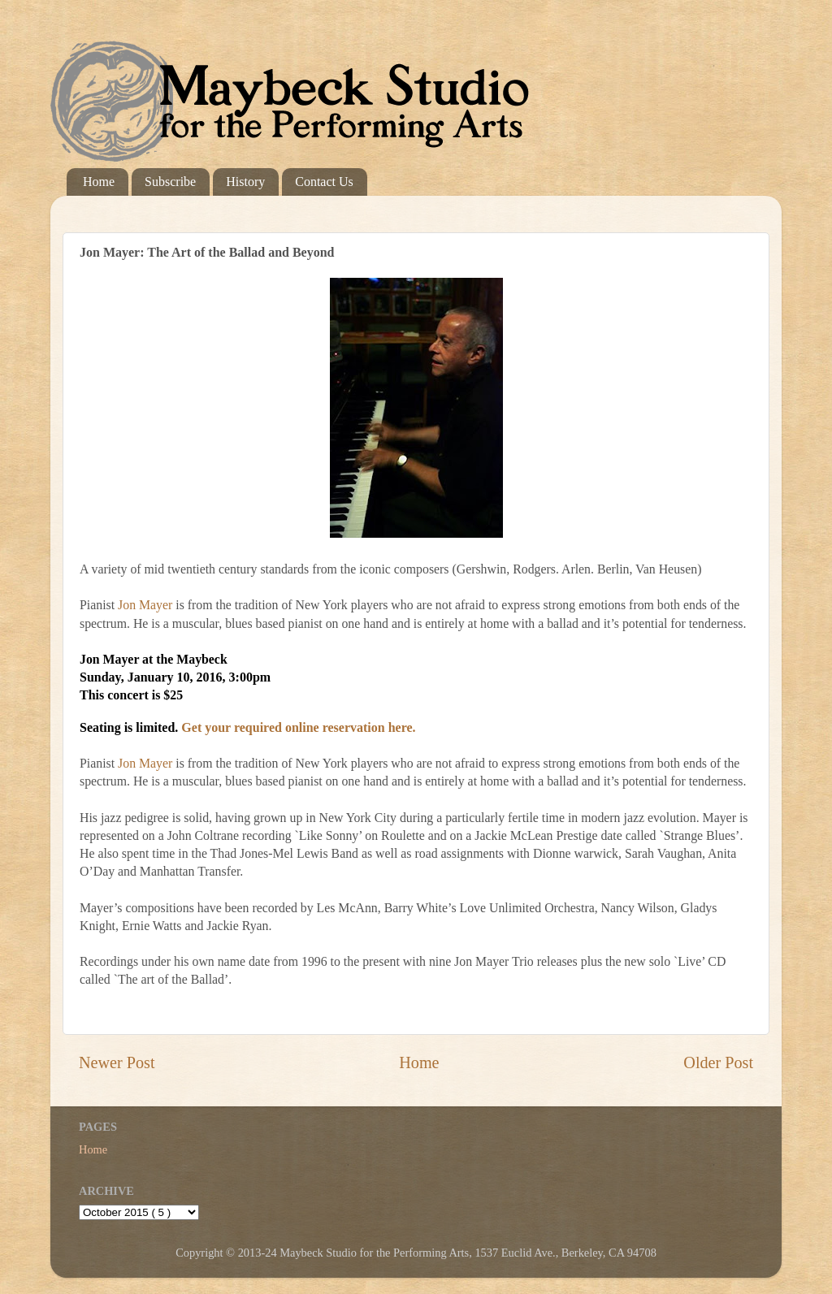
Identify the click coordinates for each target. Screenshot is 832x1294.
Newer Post (117, 1062)
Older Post (718, 1062)
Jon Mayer (145, 605)
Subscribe (170, 181)
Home (99, 181)
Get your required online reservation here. (298, 727)
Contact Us (324, 181)
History (245, 181)
